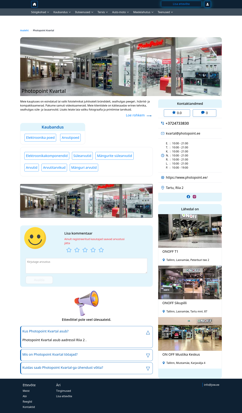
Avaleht (24, 30)
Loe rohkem (135, 115)
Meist (26, 391)
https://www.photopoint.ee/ (187, 177)
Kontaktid (29, 407)
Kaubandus (53, 127)
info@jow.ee (211, 385)
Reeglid (27, 401)
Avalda (39, 280)
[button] (86, 201)
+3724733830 (177, 123)
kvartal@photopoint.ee (183, 133)
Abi (25, 396)
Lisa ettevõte (64, 396)
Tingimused (63, 391)
